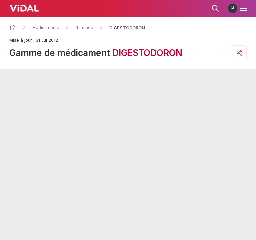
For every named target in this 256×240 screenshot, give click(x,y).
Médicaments (45, 27)
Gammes (84, 27)
